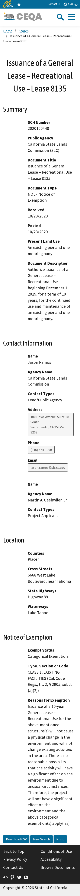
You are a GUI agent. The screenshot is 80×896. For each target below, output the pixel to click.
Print (60, 839)
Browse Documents (58, 867)
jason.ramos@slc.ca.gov (48, 467)
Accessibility (51, 859)
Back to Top (13, 851)
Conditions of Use (56, 851)
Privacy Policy (15, 859)
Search (24, 31)
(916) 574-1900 (41, 450)
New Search (41, 839)
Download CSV (16, 839)
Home (7, 31)
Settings (70, 4)
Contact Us (54, 4)
